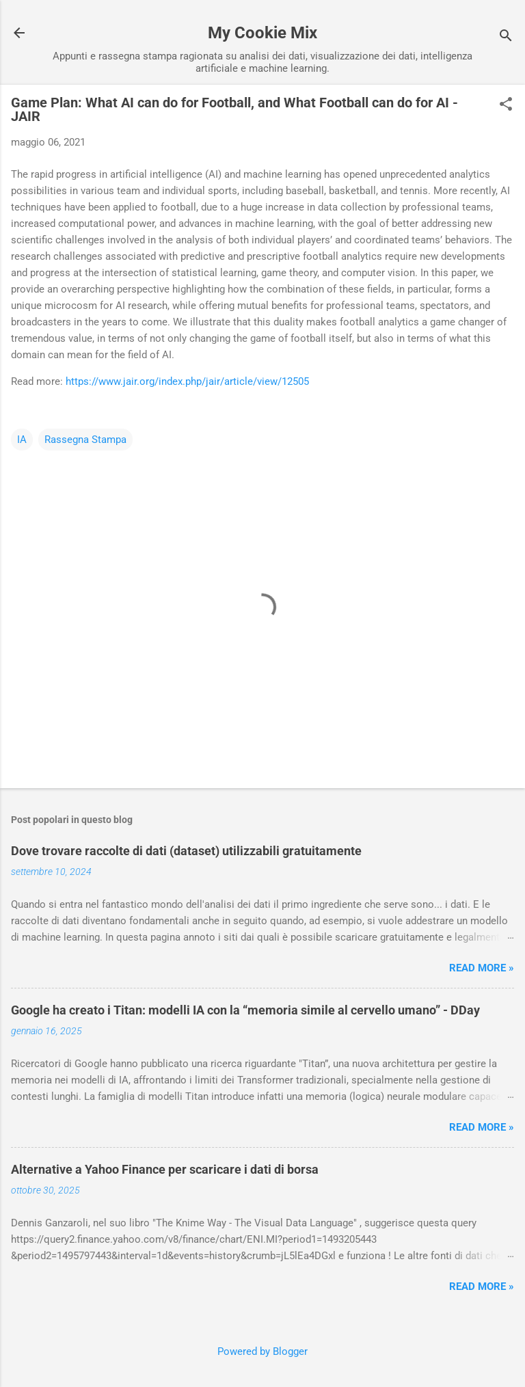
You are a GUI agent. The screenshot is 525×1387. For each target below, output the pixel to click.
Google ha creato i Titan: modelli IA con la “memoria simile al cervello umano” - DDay (245, 1010)
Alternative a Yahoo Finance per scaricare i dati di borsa (165, 1169)
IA (22, 439)
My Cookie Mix (262, 32)
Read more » (481, 968)
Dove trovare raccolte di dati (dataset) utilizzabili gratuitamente (186, 851)
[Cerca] (506, 37)
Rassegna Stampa (85, 439)
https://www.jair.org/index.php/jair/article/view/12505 (187, 381)
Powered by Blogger (262, 1351)
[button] (506, 105)
